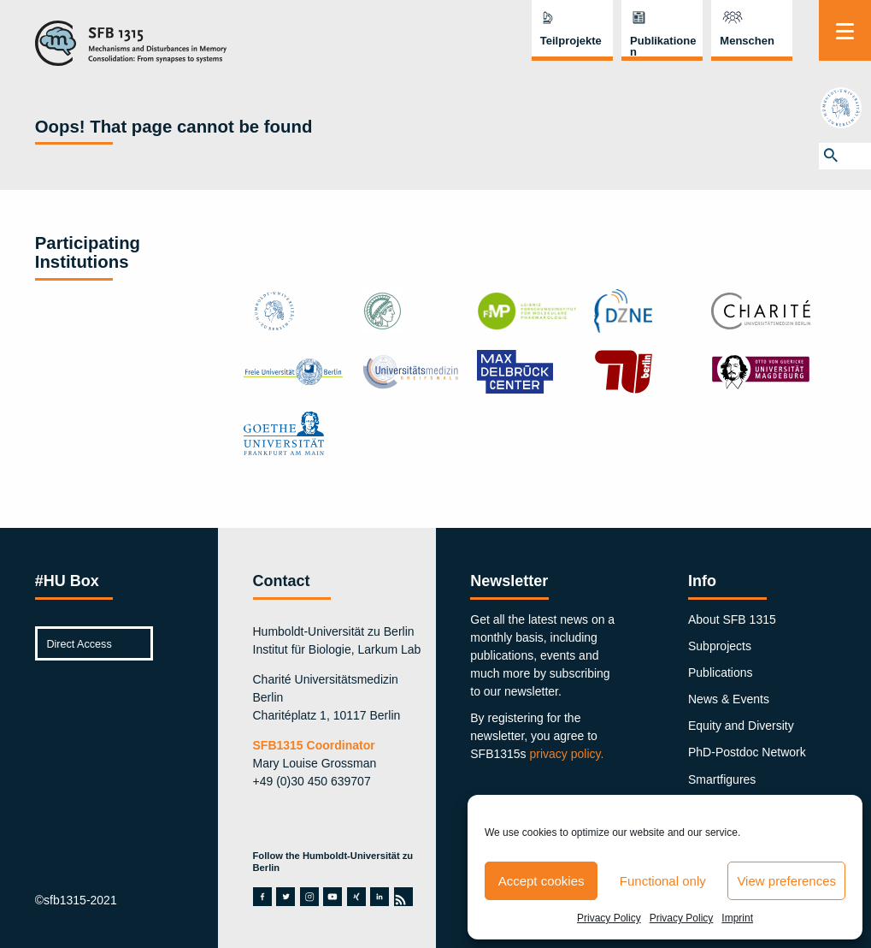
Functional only (663, 881)
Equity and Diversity (741, 725)
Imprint (737, 918)
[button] (845, 156)
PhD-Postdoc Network (747, 752)
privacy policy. (567, 754)
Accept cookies (541, 881)
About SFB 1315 (732, 619)
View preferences (786, 881)
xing (356, 896)
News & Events (728, 699)
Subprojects (719, 646)
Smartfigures (722, 779)
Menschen (747, 40)
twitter (285, 896)
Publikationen (663, 46)
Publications (720, 672)
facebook (262, 896)
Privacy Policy (609, 918)
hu (844, 108)
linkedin (379, 896)
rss (402, 896)
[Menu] (845, 30)
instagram (309, 896)
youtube (332, 896)
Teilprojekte (571, 40)
